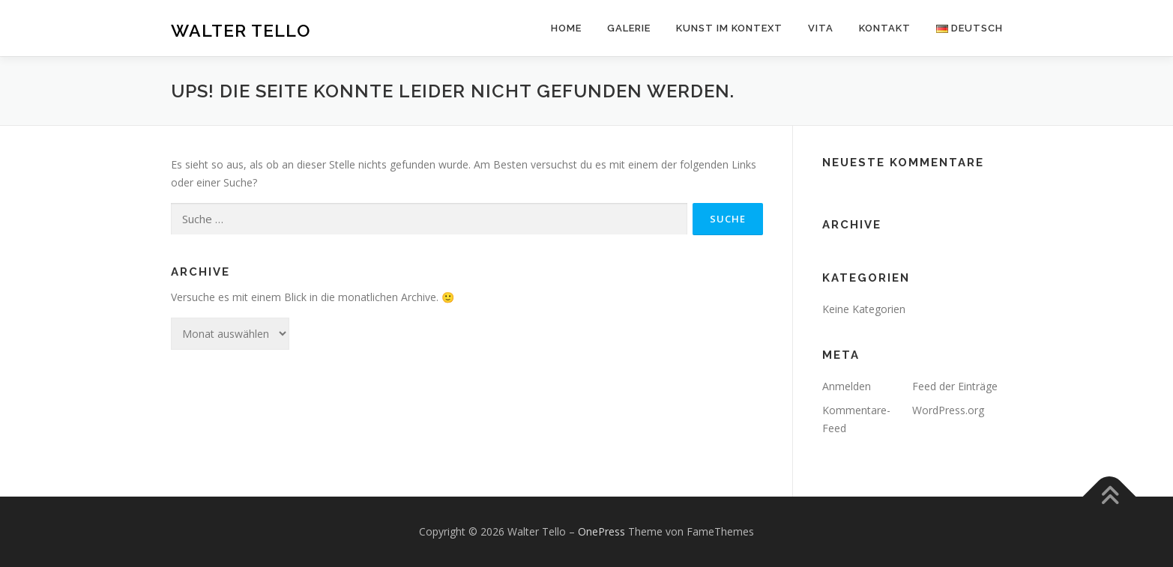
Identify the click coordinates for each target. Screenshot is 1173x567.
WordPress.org (948, 410)
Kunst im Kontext (729, 28)
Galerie (629, 28)
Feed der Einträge (955, 386)
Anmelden (846, 386)
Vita (820, 28)
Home (566, 28)
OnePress (601, 531)
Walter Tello (240, 30)
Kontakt (885, 28)
